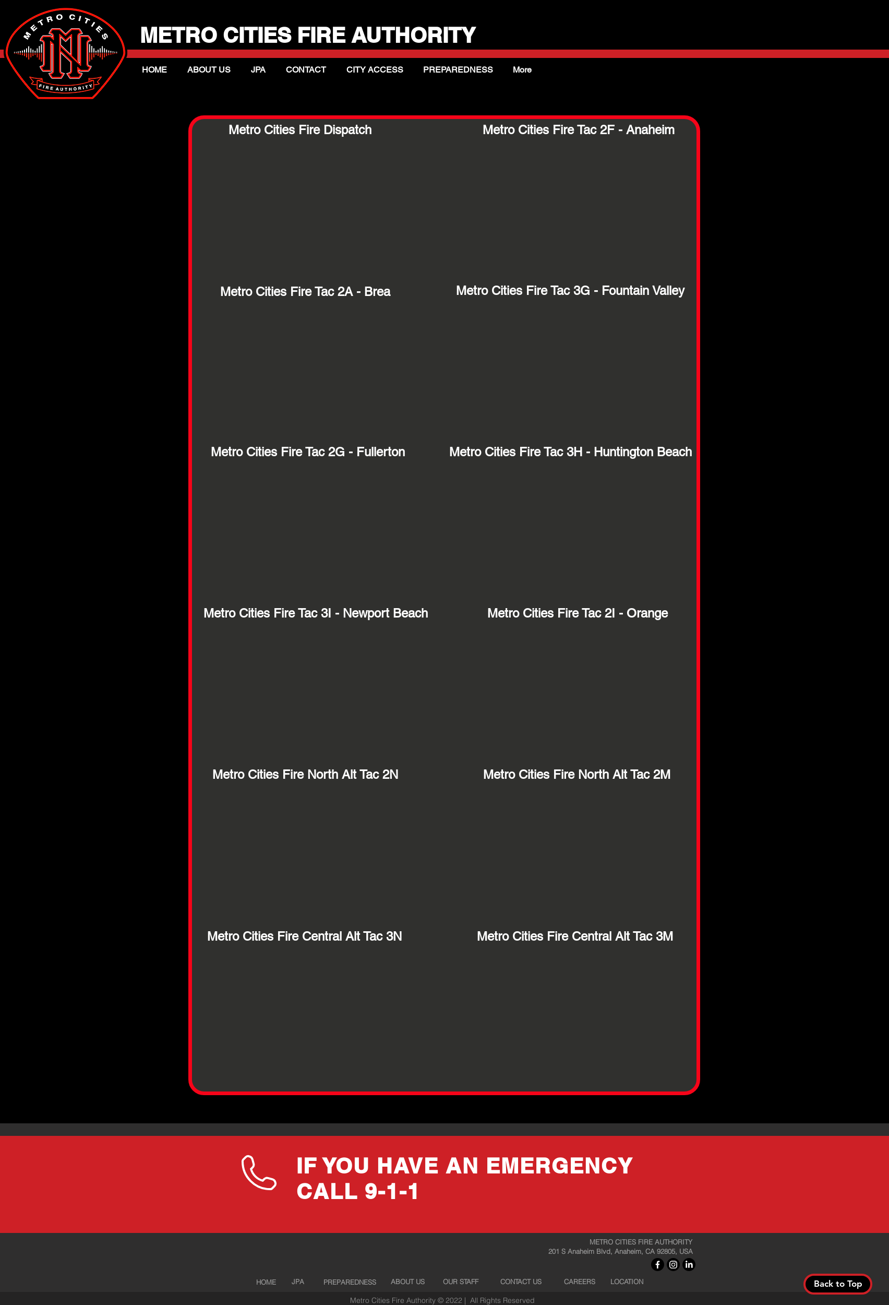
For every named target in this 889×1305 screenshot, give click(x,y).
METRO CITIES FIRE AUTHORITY (313, 35)
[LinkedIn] (688, 1264)
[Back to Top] (837, 1284)
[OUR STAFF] (460, 1281)
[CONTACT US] (520, 1281)
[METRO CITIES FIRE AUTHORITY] (640, 1242)
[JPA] (298, 1281)
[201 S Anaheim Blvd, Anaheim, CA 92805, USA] (623, 1251)
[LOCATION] (626, 1281)
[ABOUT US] (407, 1281)
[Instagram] (673, 1264)
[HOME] (266, 1282)
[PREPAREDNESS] (349, 1282)
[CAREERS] (579, 1281)
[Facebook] (657, 1264)
